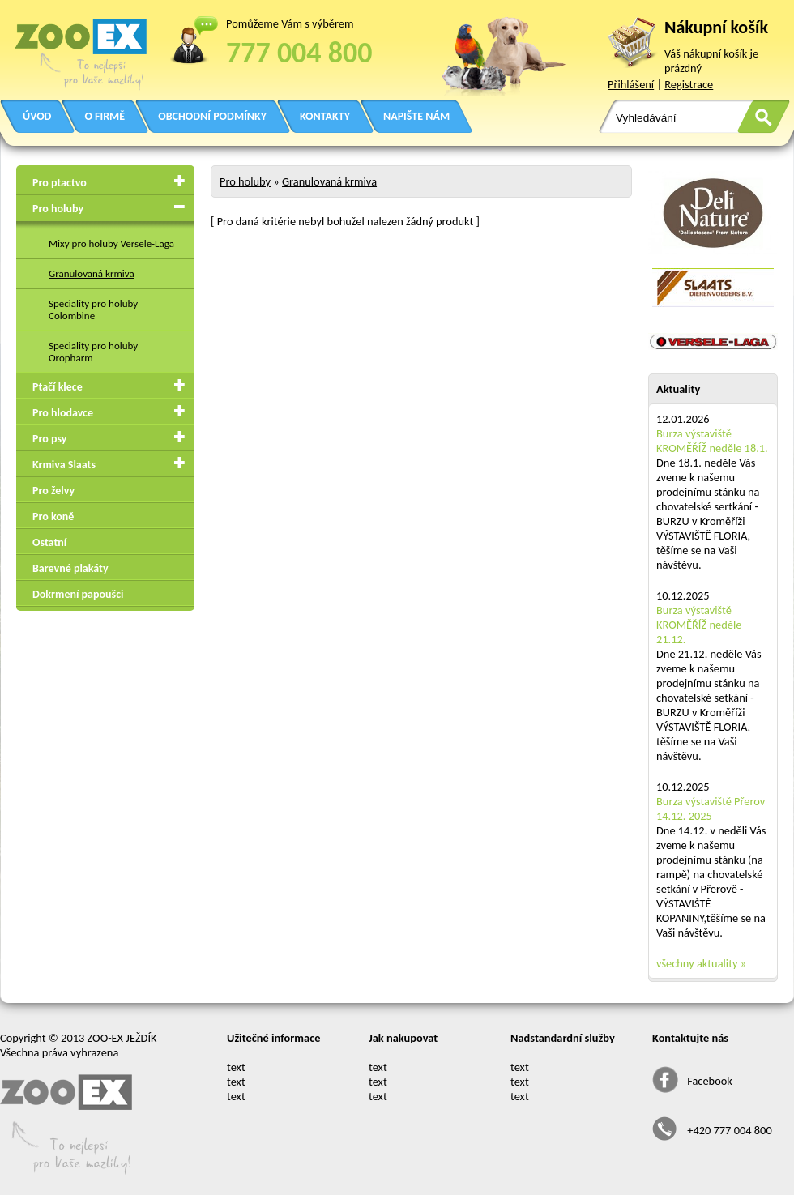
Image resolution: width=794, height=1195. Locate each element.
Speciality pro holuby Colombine (93, 309)
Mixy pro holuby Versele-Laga (111, 243)
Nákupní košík (716, 27)
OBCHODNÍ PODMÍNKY (212, 116)
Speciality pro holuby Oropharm (93, 351)
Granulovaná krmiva (91, 273)
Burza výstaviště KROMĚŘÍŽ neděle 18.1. (712, 440)
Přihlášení (631, 84)
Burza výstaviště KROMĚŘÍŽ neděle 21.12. (698, 625)
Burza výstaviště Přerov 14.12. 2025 (710, 808)
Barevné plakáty (70, 568)
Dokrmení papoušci (77, 594)
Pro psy (49, 439)
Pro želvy (53, 490)
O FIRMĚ (104, 116)
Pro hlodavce (62, 413)
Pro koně (53, 516)
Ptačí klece (57, 387)
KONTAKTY (325, 116)
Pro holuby (57, 209)
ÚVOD (37, 116)
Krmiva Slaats (64, 465)
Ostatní (49, 542)
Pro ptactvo (59, 183)
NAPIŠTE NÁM (416, 116)
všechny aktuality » (701, 963)
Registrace (688, 84)
